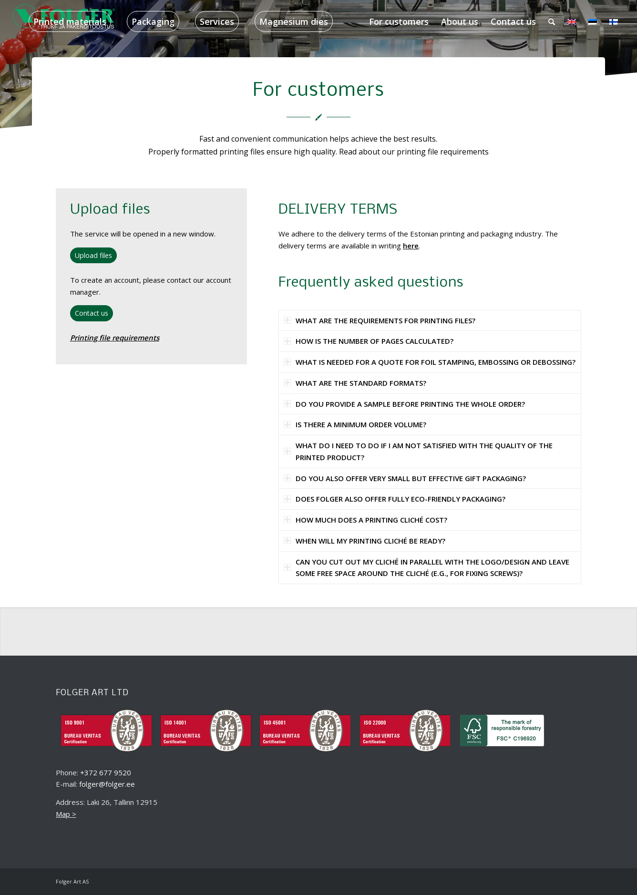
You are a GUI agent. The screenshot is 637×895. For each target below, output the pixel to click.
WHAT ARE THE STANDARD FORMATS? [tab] (355, 383)
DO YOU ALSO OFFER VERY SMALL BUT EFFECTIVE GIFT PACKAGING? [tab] (405, 478)
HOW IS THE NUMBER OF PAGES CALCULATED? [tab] (368, 341)
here (411, 245)
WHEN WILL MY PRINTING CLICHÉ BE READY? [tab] (364, 540)
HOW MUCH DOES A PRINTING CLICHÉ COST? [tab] (365, 520)
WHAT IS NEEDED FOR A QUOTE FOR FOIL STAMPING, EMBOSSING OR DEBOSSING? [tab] (429, 362)
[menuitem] (69, 21)
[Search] (551, 21)
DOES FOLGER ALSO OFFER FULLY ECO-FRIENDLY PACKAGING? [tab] (394, 499)
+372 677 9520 (105, 772)
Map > (66, 814)
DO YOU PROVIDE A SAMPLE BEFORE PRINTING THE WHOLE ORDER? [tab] (404, 404)
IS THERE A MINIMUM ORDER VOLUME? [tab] (355, 424)
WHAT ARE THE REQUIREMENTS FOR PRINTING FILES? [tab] (379, 320)
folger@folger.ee (107, 784)
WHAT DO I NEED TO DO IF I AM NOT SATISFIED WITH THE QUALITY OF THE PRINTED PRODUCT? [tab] (418, 451)
